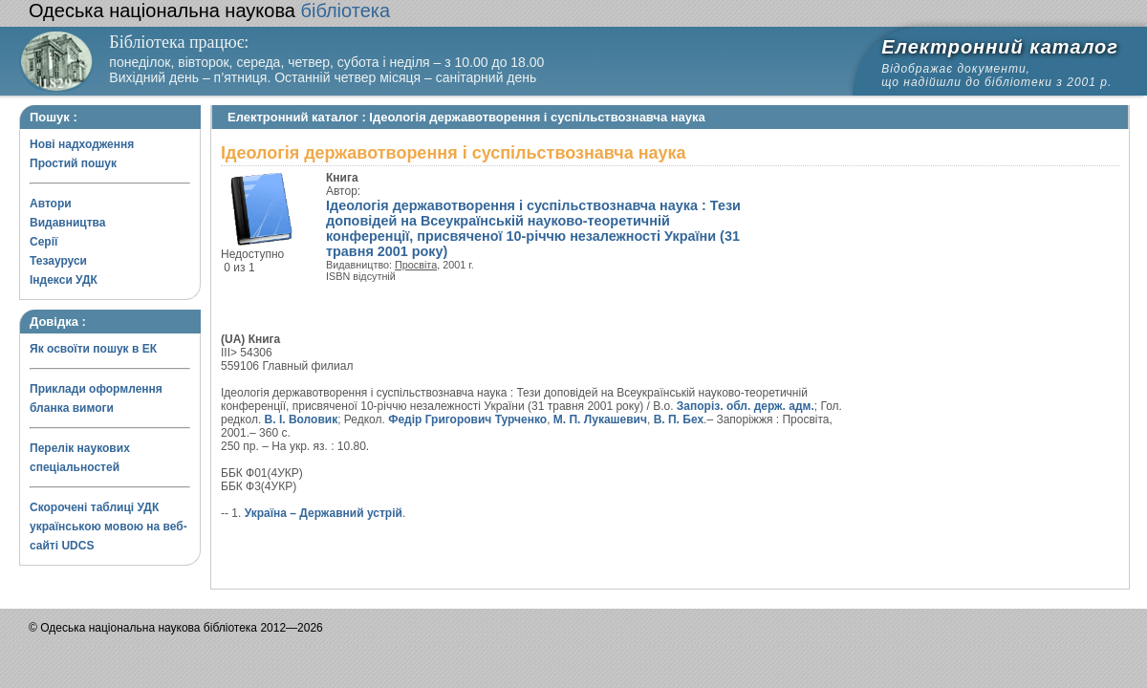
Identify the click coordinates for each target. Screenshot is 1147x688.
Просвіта (416, 264)
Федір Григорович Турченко (467, 419)
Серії (43, 241)
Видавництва (67, 222)
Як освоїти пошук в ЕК (93, 348)
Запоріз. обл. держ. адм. (745, 406)
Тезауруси (58, 261)
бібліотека (209, 10)
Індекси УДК (63, 280)
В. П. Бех (678, 419)
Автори (51, 203)
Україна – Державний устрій (323, 513)
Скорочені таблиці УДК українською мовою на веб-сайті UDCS (108, 526)
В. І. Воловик (301, 419)
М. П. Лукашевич (600, 419)
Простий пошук (73, 163)
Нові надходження (82, 144)
